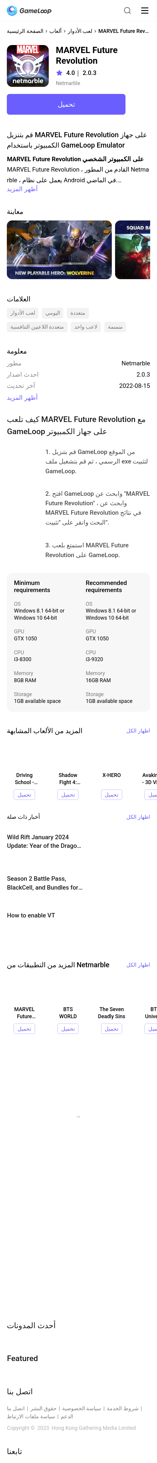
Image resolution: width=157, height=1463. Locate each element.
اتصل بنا (15, 1408)
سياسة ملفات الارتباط (31, 1416)
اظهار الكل (138, 731)
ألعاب (55, 31)
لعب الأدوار (80, 31)
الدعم (67, 1416)
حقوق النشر (43, 1408)
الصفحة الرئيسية (25, 31)
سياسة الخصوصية (81, 1408)
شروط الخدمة (122, 1408)
